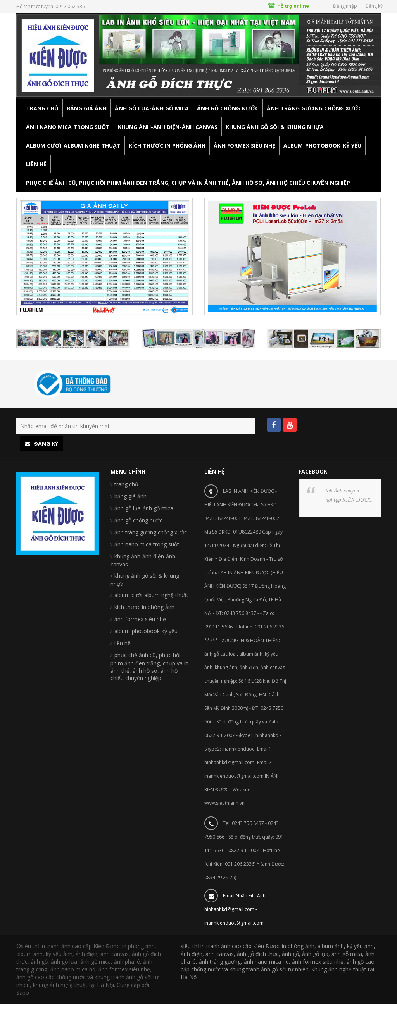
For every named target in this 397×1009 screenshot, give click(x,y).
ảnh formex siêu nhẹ (140, 619)
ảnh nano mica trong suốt (146, 544)
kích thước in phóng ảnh (144, 607)
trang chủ (126, 484)
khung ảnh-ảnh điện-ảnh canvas (142, 560)
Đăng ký (374, 6)
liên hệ (122, 643)
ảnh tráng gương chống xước (150, 532)
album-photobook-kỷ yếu (146, 631)
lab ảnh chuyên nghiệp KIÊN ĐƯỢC (349, 495)
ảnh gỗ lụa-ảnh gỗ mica (143, 508)
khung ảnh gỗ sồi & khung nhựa (144, 579)
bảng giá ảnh (130, 496)
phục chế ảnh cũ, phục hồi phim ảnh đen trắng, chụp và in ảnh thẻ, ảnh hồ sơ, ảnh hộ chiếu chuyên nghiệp (149, 666)
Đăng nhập (345, 6)
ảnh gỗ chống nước (138, 520)
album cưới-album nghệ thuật (151, 595)
